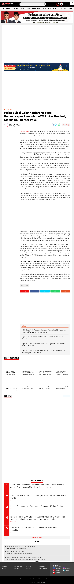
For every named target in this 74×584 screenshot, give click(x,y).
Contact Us (29, 579)
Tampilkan (66, 396)
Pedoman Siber (50, 579)
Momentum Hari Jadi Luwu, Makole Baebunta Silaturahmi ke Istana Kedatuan (21, 547)
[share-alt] (24, 291)
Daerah (22, 8)
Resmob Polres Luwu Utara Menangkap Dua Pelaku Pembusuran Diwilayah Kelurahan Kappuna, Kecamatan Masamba (37, 518)
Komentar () (66, 125)
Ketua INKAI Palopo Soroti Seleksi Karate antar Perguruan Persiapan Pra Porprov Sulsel (21, 553)
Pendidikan (42, 566)
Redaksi (35, 579)
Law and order (36, 8)
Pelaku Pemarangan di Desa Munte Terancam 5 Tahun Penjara (36, 506)
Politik (44, 8)
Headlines (15, 8)
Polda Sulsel (9, 109)
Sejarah (28, 568)
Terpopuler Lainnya (37, 537)
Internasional (18, 566)
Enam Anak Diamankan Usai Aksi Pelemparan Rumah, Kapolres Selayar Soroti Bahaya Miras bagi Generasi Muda (37, 486)
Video (28, 8)
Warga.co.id (42, 579)
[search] (32, 4)
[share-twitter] (55, 125)
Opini (49, 8)
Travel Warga (43, 568)
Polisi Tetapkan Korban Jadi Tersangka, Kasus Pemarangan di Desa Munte (39, 496)
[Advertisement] (11, 155)
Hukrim (8, 8)
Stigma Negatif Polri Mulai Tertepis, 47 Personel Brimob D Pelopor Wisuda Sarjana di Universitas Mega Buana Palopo (26, 558)
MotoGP (4, 568)
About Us (22, 579)
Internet (64, 8)
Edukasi (71, 8)
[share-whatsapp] (59, 125)
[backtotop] (37, 562)
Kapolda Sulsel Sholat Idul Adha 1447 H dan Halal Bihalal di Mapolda (35, 528)
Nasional (4, 566)
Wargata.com (24, 131)
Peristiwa (56, 8)
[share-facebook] (52, 125)
